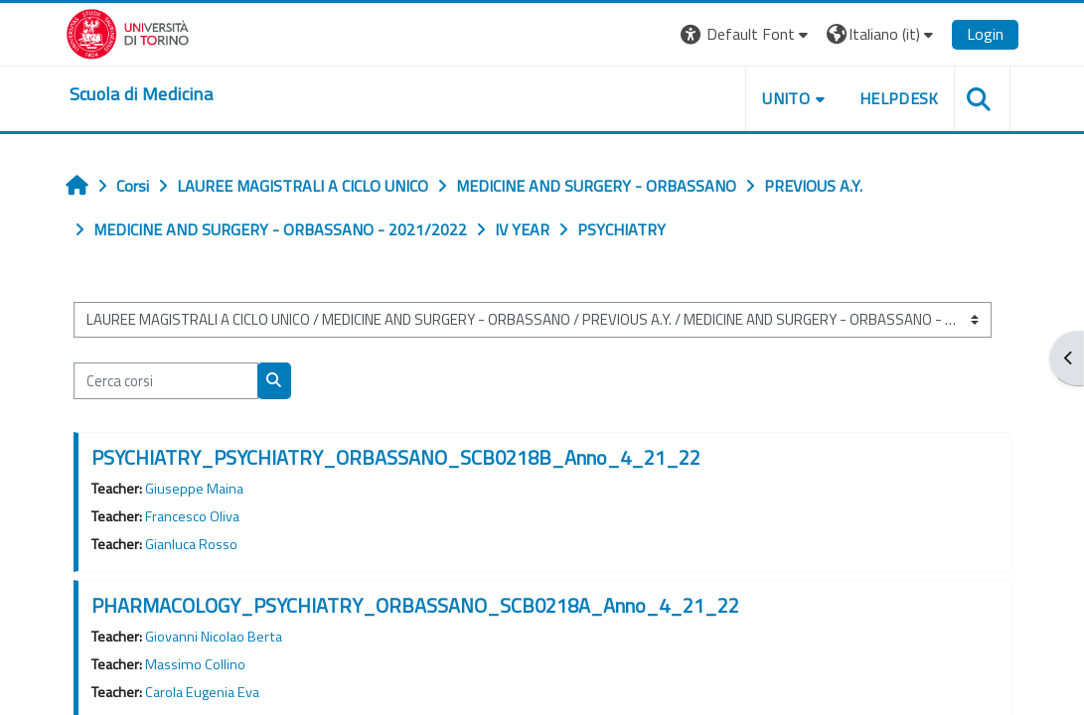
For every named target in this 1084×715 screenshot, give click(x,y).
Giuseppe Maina (194, 489)
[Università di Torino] (128, 32)
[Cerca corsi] (166, 380)
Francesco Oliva (192, 516)
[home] (141, 94)
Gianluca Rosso (191, 544)
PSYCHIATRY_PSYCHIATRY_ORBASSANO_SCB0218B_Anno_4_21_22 (395, 457)
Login (985, 34)
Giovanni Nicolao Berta (213, 636)
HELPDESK (899, 98)
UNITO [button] (786, 98)
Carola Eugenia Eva (202, 692)
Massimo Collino (195, 664)
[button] (747, 34)
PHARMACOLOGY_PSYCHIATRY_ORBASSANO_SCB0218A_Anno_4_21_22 (415, 605)
